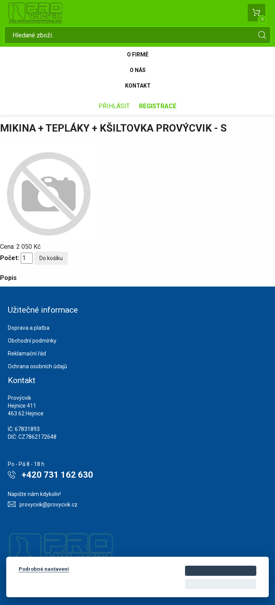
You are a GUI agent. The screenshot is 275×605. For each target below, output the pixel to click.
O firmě (137, 54)
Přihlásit (114, 106)
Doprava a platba (28, 328)
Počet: (9, 258)
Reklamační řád (27, 353)
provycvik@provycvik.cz (48, 504)
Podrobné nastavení (44, 569)
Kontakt (138, 86)
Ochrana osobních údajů (37, 366)
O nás (138, 70)
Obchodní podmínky (32, 341)
